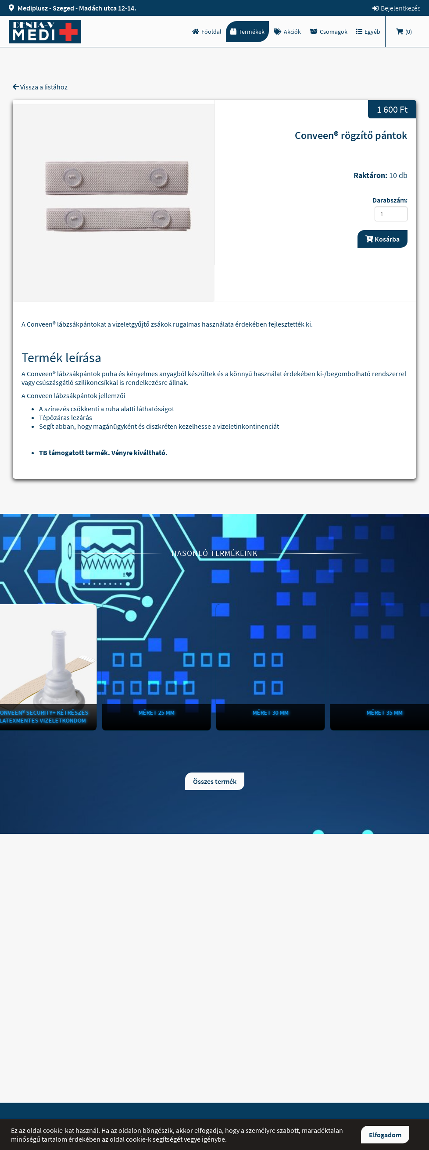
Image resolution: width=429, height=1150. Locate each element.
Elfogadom (385, 1134)
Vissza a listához (40, 86)
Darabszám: (390, 200)
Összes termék (214, 781)
